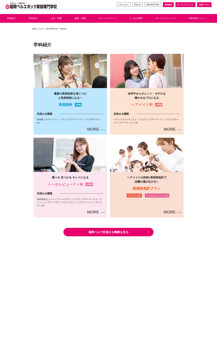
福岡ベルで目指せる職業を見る (108, 233)
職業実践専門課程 (151, 5)
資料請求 (168, 5)
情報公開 (134, 5)
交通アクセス (204, 5)
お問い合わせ (120, 5)
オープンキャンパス (185, 5)
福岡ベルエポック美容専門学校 (45, 29)
